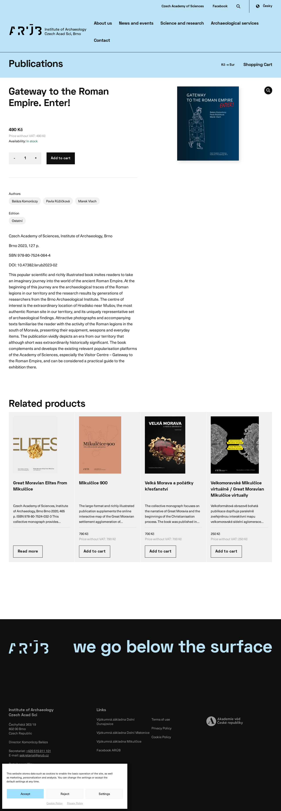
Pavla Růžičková (58, 201)
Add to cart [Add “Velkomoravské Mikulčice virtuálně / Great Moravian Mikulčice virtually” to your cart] (226, 551)
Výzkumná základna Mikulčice (119, 741)
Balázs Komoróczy (25, 201)
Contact (102, 41)
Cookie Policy (55, 803)
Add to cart (60, 158)
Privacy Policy (75, 803)
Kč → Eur (228, 64)
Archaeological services (235, 24)
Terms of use (160, 719)
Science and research (182, 24)
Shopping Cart (257, 65)
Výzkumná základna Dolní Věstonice (123, 732)
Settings (104, 793)
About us (103, 24)
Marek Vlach (87, 201)
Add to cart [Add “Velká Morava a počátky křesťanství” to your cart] (160, 551)
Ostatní (17, 220)
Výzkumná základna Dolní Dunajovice (116, 721)
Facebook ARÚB (109, 750)
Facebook (220, 6)
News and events (136, 24)
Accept (25, 793)
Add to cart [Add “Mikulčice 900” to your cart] (95, 551)
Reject (65, 793)
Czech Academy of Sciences (183, 6)
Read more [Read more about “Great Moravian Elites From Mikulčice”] (28, 551)
